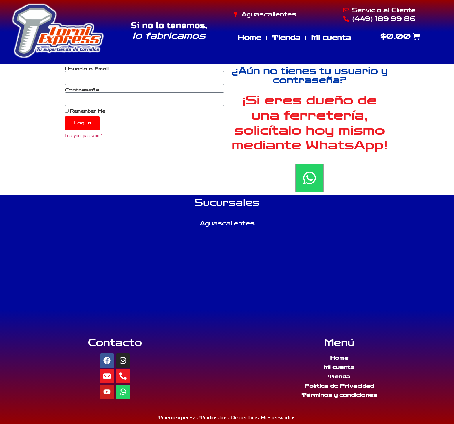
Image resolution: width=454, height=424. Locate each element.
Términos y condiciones (339, 395)
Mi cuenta (331, 38)
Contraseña (82, 90)
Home (249, 38)
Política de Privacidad (339, 386)
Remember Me (85, 111)
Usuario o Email (87, 69)
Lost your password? (84, 135)
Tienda (286, 38)
